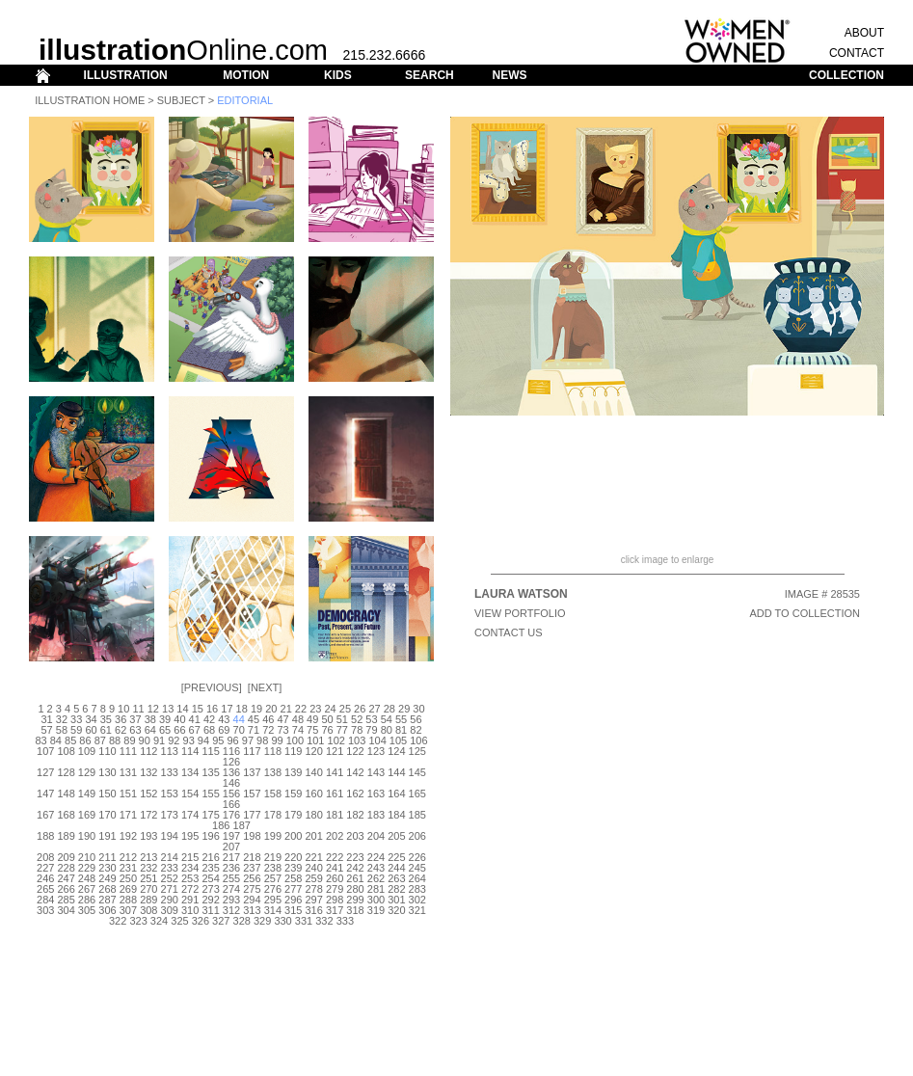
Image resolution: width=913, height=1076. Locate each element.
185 (417, 814)
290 (169, 899)
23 (315, 708)
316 (314, 910)
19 (256, 708)
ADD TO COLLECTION (804, 613)
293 (231, 899)
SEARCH (429, 75)
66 (179, 730)
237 (251, 868)
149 (86, 793)
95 (218, 740)
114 (190, 751)
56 (415, 719)
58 (61, 730)
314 (273, 910)
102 (336, 740)
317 (334, 910)
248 (86, 878)
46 (268, 719)
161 (334, 793)
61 (106, 730)
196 (210, 836)
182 (354, 814)
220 (293, 857)
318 (354, 910)
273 (210, 889)
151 (128, 793)
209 (65, 857)
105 (398, 740)
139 (293, 772)
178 (273, 814)
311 (210, 910)
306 (107, 910)
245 (417, 868)
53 (371, 719)
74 (298, 730)
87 (100, 740)
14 (182, 708)
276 (273, 889)
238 (273, 868)
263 (396, 878)
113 (169, 751)
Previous (211, 687)
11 (138, 708)
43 (223, 719)
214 (169, 857)
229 (86, 868)
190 (86, 836)
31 (46, 719)
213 (148, 857)
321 (417, 910)
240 (314, 868)
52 (357, 719)
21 (286, 708)
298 (334, 899)
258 (293, 878)
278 (314, 889)
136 (231, 772)
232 (148, 868)
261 (354, 878)
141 (334, 772)
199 (273, 836)
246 (45, 878)
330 (282, 921)
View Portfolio (520, 613)
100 (295, 740)
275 (251, 889)
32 (61, 719)
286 (86, 899)
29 (404, 708)
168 (65, 814)
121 (334, 751)
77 (342, 730)
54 (386, 719)
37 (135, 719)
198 (251, 836)
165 (417, 793)
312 (231, 910)
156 (231, 793)
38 (150, 719)
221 (314, 857)
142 (354, 772)
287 (107, 899)
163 (376, 793)
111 (128, 751)
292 (210, 899)
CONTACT (856, 53)
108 (65, 751)
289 (148, 899)
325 (179, 921)
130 (107, 772)
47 (282, 719)
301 (396, 899)
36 (120, 719)
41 (195, 719)
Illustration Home (90, 100)
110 (107, 751)
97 (248, 740)
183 (376, 814)
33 (76, 719)
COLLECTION (846, 75)
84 (56, 740)
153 (169, 793)
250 (128, 878)
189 (65, 836)
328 (242, 921)
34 (90, 719)
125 (417, 751)
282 (396, 889)
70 (239, 730)
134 (190, 772)
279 (334, 889)
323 (138, 921)
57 (46, 730)
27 (374, 708)
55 (401, 719)
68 (209, 730)
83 (40, 740)
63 (135, 730)
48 (298, 719)
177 (251, 814)
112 (148, 751)
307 (128, 910)
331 (303, 921)
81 (401, 730)
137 (251, 772)
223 (354, 857)
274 (231, 889)
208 (45, 857)
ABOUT (864, 33)
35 (106, 719)
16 (212, 708)
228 (65, 868)
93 (189, 740)
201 (314, 836)
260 (334, 878)
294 (251, 899)
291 (190, 899)
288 (128, 899)
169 (86, 814)
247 (65, 878)
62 (120, 730)
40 (179, 719)
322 (117, 921)
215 (190, 857)
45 (253, 719)
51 (342, 719)
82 (415, 730)
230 (107, 868)
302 (417, 899)
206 (417, 836)
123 (376, 751)
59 (76, 730)
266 (65, 889)
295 (273, 899)
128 (65, 772)
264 (417, 878)
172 (148, 814)
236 (231, 868)
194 (169, 836)
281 (376, 889)
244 (396, 868)
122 (354, 751)
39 (165, 719)
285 (65, 899)
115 (210, 751)
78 (357, 730)
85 (70, 740)
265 (45, 889)
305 (86, 910)
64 (150, 730)
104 (377, 740)
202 (334, 836)
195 (190, 836)
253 (190, 878)
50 (327, 719)
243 (376, 868)
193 (148, 836)
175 (210, 814)
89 (129, 740)
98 (262, 740)
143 (376, 772)
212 (128, 857)
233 (169, 868)
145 (417, 772)
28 (389, 708)
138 (273, 772)
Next (265, 687)
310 (190, 910)
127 (45, 772)
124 (396, 751)
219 (273, 857)
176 (231, 814)
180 (314, 814)
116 (231, 751)
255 (231, 878)
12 (153, 708)
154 (190, 793)
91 (159, 740)
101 (315, 740)
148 (65, 793)
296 (293, 899)
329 (262, 921)
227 (45, 868)
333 (345, 921)
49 (312, 719)
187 (242, 825)
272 (190, 889)
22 (301, 708)
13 (168, 708)
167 (45, 814)
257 (273, 878)
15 (197, 708)
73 (282, 730)
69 (223, 730)
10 (123, 708)
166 (231, 804)
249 (107, 878)
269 (128, 889)
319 (376, 910)
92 (173, 740)
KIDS (338, 75)
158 (273, 793)
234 (190, 868)
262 (376, 878)
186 (220, 825)
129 (86, 772)
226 (417, 857)
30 (418, 708)
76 (327, 730)
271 (169, 889)
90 (144, 740)
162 (354, 793)
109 (86, 751)
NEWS (509, 75)
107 (45, 751)
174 (190, 814)
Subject (181, 100)
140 (314, 772)
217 (231, 857)
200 (293, 836)
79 (371, 730)
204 (376, 836)
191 (107, 836)
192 (128, 836)
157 (251, 793)
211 (107, 857)
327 (220, 921)
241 (334, 868)
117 (251, 751)
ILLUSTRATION (126, 75)
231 (128, 868)
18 (242, 708)
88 (115, 740)
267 (86, 889)
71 (253, 730)
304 (65, 910)
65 (165, 730)
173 (169, 814)
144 (396, 772)
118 (273, 751)
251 (148, 878)
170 (107, 814)
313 (251, 910)
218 (251, 857)
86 (85, 740)
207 (231, 846)
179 (293, 814)
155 (210, 793)
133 (169, 772)
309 (169, 910)
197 (231, 836)
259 (314, 878)
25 (345, 708)
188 (45, 836)
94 (203, 740)
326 (200, 921)
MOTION (246, 75)
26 (359, 708)
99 (276, 740)
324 (159, 921)
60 (90, 730)
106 (418, 740)
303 (45, 910)
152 (148, 793)
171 (128, 814)
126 (231, 761)
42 (209, 719)
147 (45, 793)
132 (148, 772)
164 (396, 793)
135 (210, 772)
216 (210, 857)
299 (354, 899)
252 (169, 878)
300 (376, 899)
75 (312, 730)
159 (293, 793)
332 (324, 921)
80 (386, 730)
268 (107, 889)
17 (226, 708)
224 (376, 857)
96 (232, 740)
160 (314, 793)
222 (334, 857)
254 (210, 878)
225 (396, 857)
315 (293, 910)
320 (396, 910)
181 (334, 814)
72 (268, 730)
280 (354, 889)
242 (354, 868)
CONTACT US (508, 632)
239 (293, 868)
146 (231, 783)
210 (86, 857)
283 (417, 889)
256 (251, 878)
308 (148, 910)
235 (210, 868)
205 (396, 836)
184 (396, 814)
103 (356, 740)
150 (107, 793)
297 (314, 899)
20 (271, 708)
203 (354, 836)
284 (45, 899)
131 (128, 772)
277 (293, 889)
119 (293, 751)
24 (330, 708)
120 (314, 751)
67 (195, 730)
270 (148, 889)
